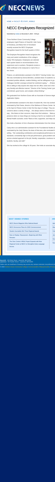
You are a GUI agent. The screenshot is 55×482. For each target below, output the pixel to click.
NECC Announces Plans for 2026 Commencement (25, 227)
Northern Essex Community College (16, 267)
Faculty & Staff (21, 21)
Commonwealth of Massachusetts (38, 267)
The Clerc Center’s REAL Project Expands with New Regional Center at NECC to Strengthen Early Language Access (27, 244)
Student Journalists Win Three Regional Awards (24, 231)
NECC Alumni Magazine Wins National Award (24, 223)
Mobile (32, 21)
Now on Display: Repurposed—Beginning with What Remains (26, 236)
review (17, 34)
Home (9, 21)
